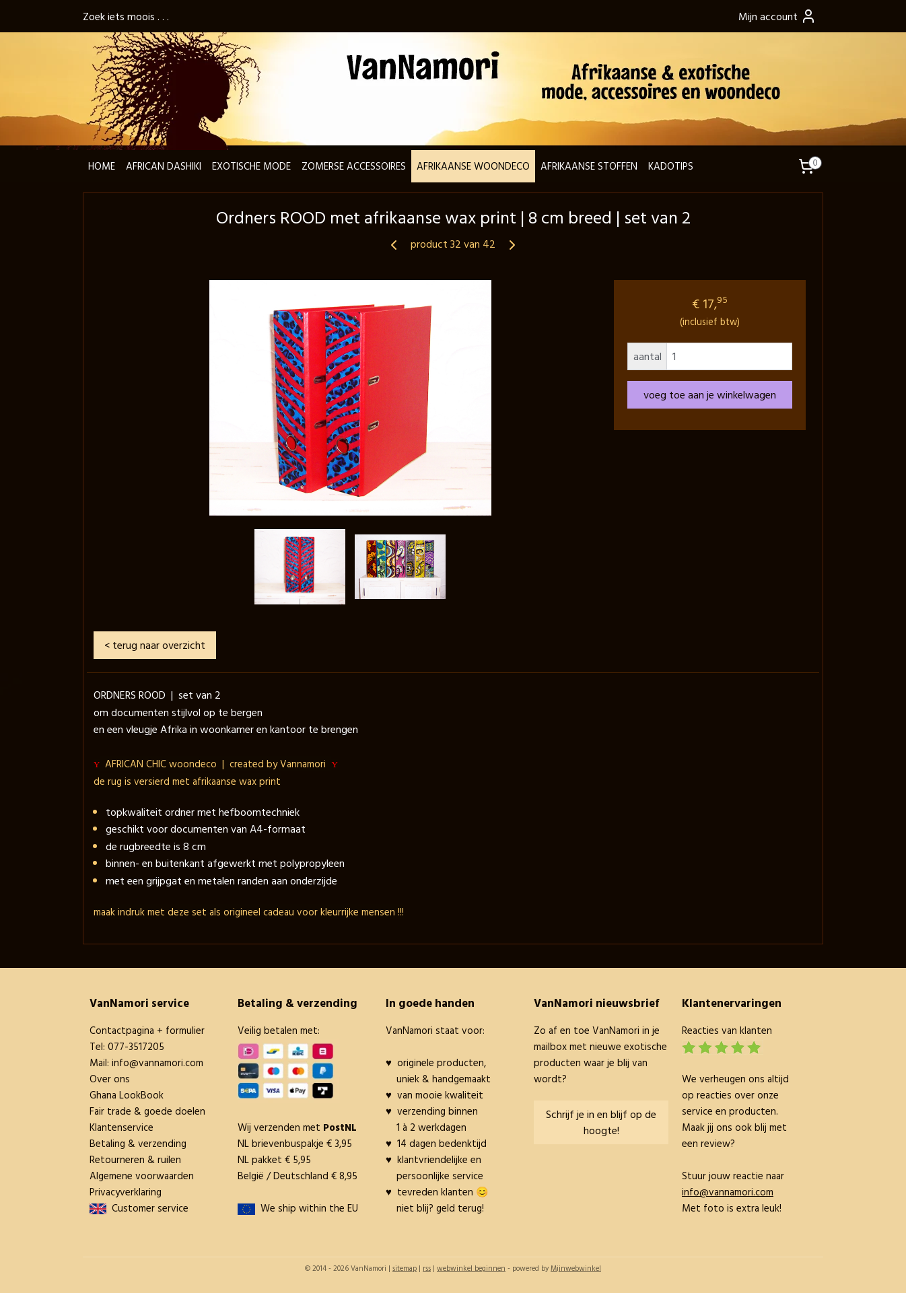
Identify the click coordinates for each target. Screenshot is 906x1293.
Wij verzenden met (297, 1127)
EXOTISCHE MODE (251, 166)
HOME (101, 166)
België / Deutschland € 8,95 (297, 1175)
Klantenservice (121, 1127)
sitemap (404, 1268)
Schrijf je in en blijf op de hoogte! (601, 1122)
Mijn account (777, 16)
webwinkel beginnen (471, 1268)
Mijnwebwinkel (576, 1268)
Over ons (110, 1078)
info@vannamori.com (157, 1062)
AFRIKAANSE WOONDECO (473, 166)
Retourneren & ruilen (135, 1159)
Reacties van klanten (727, 1030)
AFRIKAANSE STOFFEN (589, 166)
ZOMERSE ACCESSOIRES (354, 166)
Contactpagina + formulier (147, 1030)
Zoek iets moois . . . (126, 16)
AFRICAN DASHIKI (163, 166)
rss (427, 1268)
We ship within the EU (309, 1208)
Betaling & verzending (138, 1143)
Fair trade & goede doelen (147, 1111)
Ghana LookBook (127, 1095)
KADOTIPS (670, 166)
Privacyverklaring (126, 1191)
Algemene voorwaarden (142, 1175)
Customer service (147, 1208)
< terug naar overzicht (154, 645)
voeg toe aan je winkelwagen (709, 394)
